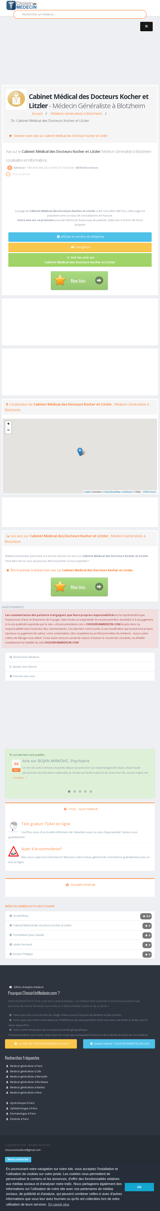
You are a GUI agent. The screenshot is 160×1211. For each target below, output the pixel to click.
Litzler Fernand (21, 944)
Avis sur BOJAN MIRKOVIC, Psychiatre (55, 760)
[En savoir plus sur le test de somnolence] (13, 851)
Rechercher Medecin (24, 657)
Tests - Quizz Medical (81, 809)
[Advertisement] (81, 54)
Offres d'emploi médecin (26, 987)
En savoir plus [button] (58, 1204)
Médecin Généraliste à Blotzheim (76, 113)
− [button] (8, 430)
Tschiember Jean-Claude (27, 935)
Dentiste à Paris (17, 1119)
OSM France (149, 492)
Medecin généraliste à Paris (24, 1066)
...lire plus (19, 777)
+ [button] (8, 424)
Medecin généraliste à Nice (24, 1092)
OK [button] (139, 1187)
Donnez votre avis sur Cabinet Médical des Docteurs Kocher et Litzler (58, 136)
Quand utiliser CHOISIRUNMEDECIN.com (119, 1043)
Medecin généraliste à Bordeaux (27, 1082)
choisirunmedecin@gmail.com (23, 1150)
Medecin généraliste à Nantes (25, 1087)
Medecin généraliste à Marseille (26, 1076)
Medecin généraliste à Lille (23, 1071)
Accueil (37, 113)
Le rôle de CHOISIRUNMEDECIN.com (42, 1043)
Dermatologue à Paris (21, 1113)
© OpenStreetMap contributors (117, 492)
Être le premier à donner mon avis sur (69, 570)
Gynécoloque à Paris (20, 1103)
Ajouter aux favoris (23, 666)
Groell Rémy (19, 916)
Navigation (80, 247)
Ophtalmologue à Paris (21, 1108)
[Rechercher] (80, 14)
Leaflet (87, 492)
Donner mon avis (22, 676)
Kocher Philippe (21, 954)
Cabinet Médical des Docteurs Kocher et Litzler (41, 925)
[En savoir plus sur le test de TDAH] (13, 826)
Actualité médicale (80, 885)
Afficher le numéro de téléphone (80, 237)
